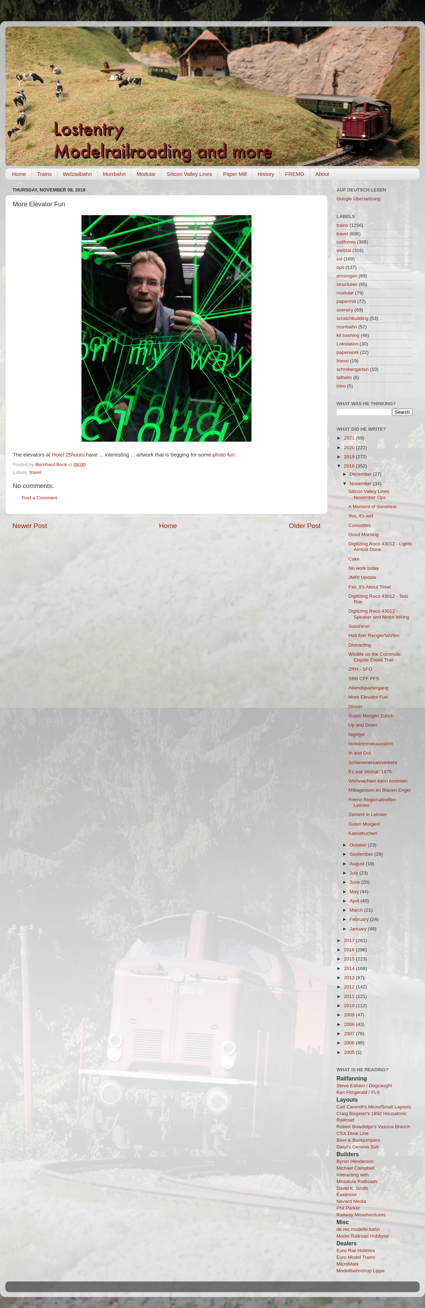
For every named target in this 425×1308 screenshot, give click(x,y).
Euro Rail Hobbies (355, 1250)
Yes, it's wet (360, 515)
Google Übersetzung (358, 198)
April (355, 900)
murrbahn (346, 326)
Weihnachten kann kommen (378, 781)
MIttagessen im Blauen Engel (379, 790)
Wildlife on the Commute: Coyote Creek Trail (375, 657)
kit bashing (347, 335)
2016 (350, 949)
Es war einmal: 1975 (370, 771)
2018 (350, 466)
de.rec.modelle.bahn (358, 1229)
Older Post (305, 525)
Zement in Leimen (367, 814)
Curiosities (359, 525)
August (358, 863)
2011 (350, 996)
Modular (145, 174)
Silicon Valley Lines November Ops (368, 494)
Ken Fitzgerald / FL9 (358, 1092)
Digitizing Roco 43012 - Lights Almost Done (380, 546)
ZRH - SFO (360, 669)
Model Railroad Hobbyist (362, 1236)
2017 (350, 940)
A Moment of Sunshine (372, 506)
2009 (350, 1014)
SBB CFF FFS (363, 678)
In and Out (359, 753)
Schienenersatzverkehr (372, 762)
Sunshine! (359, 626)
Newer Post (29, 525)
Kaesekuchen (363, 833)
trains (342, 225)
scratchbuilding (352, 318)
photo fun (223, 455)
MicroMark (347, 1264)
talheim (344, 377)
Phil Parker (348, 1208)
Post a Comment (39, 497)
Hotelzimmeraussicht (370, 743)
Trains (44, 174)
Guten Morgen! (364, 824)
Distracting (359, 645)
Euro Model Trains (355, 1257)
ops (340, 267)
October (359, 845)
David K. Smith (352, 1188)
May (355, 891)
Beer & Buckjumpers (358, 1140)
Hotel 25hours (68, 455)
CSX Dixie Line (352, 1133)
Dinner (355, 706)
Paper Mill (235, 174)
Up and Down (363, 725)
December (361, 474)
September (362, 854)
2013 (350, 977)
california (346, 242)
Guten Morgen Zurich (371, 715)
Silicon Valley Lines (189, 174)
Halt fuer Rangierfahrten (374, 635)
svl (339, 259)
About (322, 174)
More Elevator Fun (368, 697)
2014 (350, 968)
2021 (350, 438)
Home (19, 174)
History (265, 174)
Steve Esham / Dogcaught (364, 1085)
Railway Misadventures (361, 1214)
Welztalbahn (77, 174)
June (355, 882)
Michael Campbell (355, 1168)
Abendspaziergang (368, 687)
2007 (350, 1033)
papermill (346, 301)
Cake (354, 559)
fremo (342, 360)
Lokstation (347, 343)
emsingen (346, 276)
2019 (350, 456)
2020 (350, 447)
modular (345, 293)
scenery (344, 309)
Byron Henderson (355, 1161)
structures (346, 284)
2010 (350, 1005)
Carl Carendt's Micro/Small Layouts (373, 1106)
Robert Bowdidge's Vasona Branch (373, 1126)
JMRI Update (362, 577)
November (361, 483)
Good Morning (363, 534)
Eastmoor (346, 1194)
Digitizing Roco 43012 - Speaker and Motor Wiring (378, 613)
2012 (350, 986)
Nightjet (356, 734)
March (357, 910)
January (359, 928)
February (360, 919)
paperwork (347, 352)
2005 (350, 1052)
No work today (363, 568)
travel (35, 472)
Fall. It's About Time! (369, 587)
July (354, 873)
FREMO (294, 174)
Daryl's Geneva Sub (357, 1146)
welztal (343, 250)
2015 (350, 959)
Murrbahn (114, 174)
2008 (350, 1024)
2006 (350, 1042)
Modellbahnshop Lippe (360, 1270)
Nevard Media (351, 1201)
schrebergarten (352, 369)
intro (341, 386)
